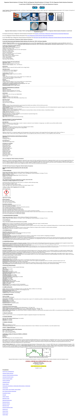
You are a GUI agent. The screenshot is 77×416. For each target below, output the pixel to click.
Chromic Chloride (6, 384)
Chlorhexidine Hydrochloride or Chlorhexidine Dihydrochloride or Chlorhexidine (16, 385)
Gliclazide (4, 394)
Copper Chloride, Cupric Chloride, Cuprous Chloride (12, 389)
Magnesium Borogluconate (7, 400)
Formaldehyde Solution (6, 393)
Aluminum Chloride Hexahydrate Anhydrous (10, 375)
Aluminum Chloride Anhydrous (8, 373)
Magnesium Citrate (6, 405)
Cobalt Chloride (5, 387)
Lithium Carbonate (6, 396)
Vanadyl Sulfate (5, 414)
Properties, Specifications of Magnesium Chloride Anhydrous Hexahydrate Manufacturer (52, 33)
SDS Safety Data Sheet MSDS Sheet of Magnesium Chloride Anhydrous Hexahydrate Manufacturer (53, 37)
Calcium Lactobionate (6, 380)
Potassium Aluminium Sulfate (8, 407)
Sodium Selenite (5, 411)
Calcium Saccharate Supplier (7, 378)
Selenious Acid (5, 409)
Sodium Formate (5, 412)
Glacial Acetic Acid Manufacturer (8, 371)
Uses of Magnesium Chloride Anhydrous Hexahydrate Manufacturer (40, 35)
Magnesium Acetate (6, 398)
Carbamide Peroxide (6, 382)
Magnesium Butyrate (6, 402)
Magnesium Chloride (6, 403)
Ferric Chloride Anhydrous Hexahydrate (9, 391)
